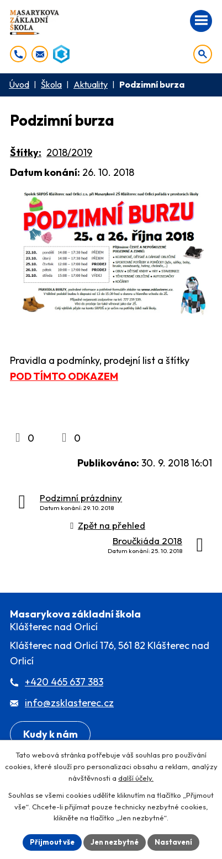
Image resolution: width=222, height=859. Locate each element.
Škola (51, 84)
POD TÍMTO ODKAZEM (64, 376)
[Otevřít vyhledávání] (202, 54)
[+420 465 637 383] (18, 54)
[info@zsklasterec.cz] (39, 54)
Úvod (19, 84)
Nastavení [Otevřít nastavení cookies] (173, 841)
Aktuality (90, 84)
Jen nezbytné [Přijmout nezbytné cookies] (115, 841)
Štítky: (25, 152)
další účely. (136, 778)
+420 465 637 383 (64, 681)
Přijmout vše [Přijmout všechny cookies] (52, 841)
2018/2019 (69, 152)
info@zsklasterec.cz (69, 702)
